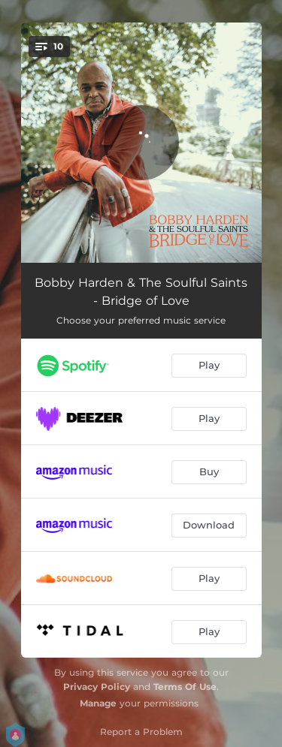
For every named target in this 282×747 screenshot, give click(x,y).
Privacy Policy (96, 686)
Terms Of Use (185, 686)
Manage (98, 703)
